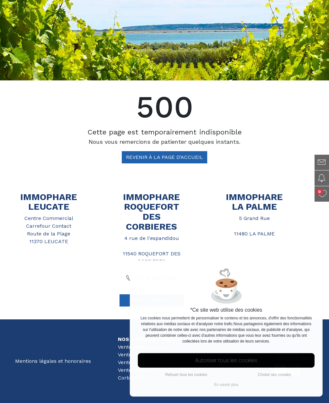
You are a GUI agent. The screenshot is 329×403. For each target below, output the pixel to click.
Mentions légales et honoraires (53, 361)
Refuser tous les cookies (186, 374)
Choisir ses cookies (274, 374)
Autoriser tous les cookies (226, 360)
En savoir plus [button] (226, 384)
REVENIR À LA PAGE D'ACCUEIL (164, 157)
